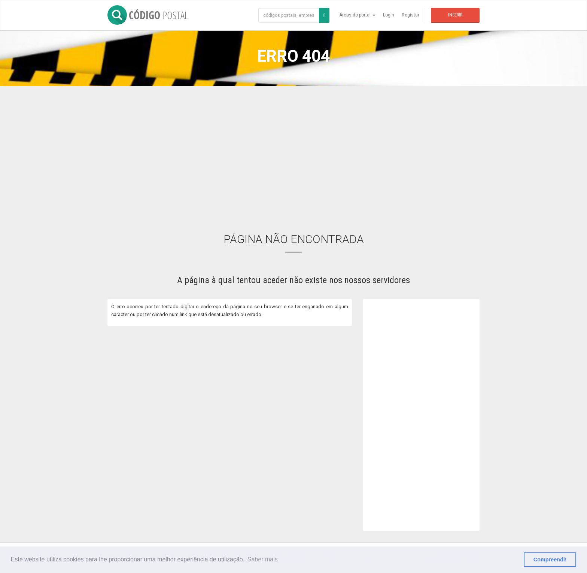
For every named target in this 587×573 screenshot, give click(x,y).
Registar (410, 15)
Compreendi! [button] (550, 560)
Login (388, 15)
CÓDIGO (147, 15)
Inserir (455, 15)
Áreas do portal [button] (357, 15)
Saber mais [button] (262, 559)
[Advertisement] (293, 153)
